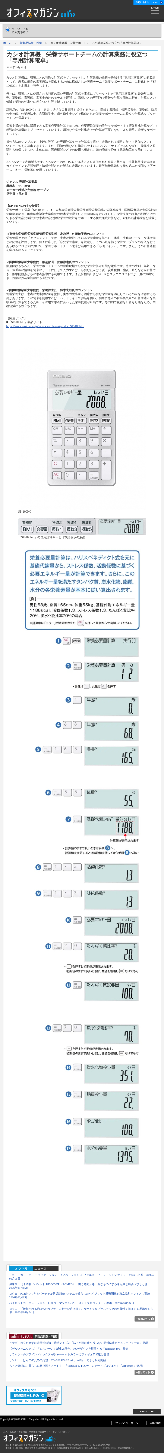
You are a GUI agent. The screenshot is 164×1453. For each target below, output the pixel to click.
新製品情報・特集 (31, 43)
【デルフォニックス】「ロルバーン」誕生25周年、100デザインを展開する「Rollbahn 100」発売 (68, 1348)
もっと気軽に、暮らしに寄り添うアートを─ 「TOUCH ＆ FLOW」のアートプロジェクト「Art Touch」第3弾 (76, 1365)
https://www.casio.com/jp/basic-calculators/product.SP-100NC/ (45, 326)
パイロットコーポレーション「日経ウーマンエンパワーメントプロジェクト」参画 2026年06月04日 (71, 1303)
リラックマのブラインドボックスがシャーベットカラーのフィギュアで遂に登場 (59, 1354)
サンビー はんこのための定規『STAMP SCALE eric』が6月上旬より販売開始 (57, 1360)
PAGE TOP (147, 1411)
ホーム (7, 43)
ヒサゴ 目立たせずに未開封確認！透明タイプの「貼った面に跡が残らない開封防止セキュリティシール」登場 (78, 1342)
